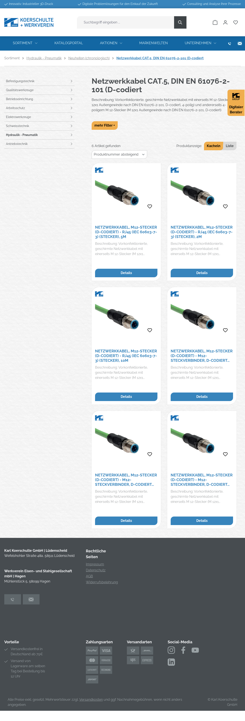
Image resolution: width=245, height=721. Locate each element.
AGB (89, 576)
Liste (230, 146)
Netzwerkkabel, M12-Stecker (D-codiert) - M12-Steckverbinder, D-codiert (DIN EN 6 (202, 356)
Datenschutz (96, 570)
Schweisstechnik (17, 126)
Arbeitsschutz (15, 108)
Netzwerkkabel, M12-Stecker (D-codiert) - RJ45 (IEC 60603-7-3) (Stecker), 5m (126, 232)
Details (126, 273)
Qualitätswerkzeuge (20, 90)
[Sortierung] (119, 154)
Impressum (95, 564)
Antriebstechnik (17, 144)
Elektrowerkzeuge (18, 117)
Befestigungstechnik (20, 81)
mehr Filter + (104, 125)
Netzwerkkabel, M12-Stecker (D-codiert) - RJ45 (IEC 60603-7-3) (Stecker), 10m (126, 356)
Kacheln (213, 146)
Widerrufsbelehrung (102, 582)
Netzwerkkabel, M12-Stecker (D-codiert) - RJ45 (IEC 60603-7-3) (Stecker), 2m (202, 232)
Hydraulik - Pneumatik (22, 135)
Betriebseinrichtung (19, 99)
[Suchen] (180, 22)
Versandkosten (91, 700)
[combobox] (125, 22)
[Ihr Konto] (225, 22)
